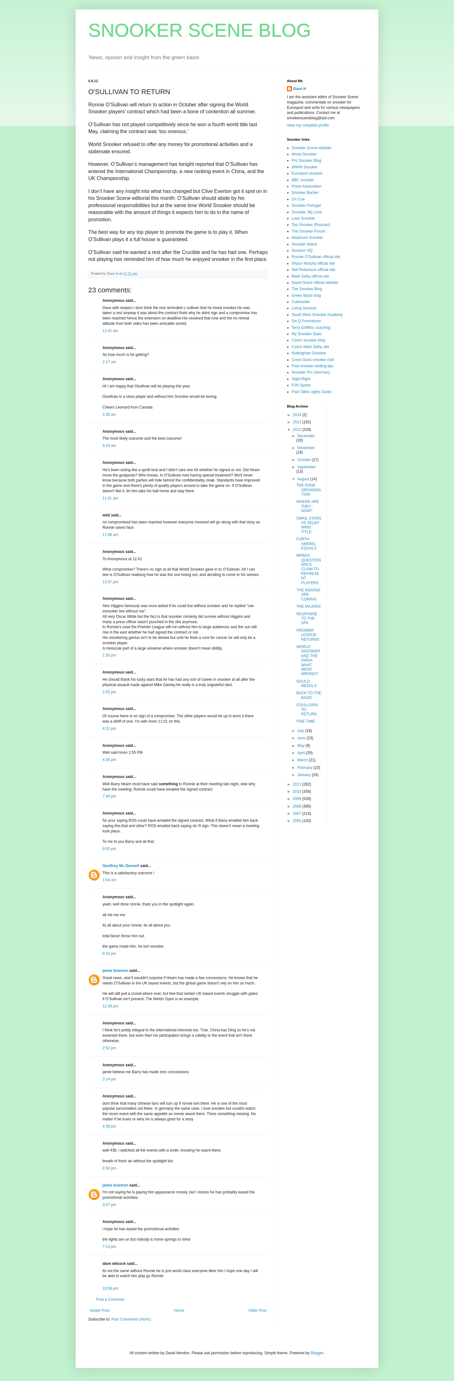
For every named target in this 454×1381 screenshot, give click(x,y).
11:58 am (110, 535)
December (306, 436)
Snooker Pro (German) (311, 372)
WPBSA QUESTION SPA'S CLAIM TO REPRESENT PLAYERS (308, 569)
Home (179, 1310)
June (301, 738)
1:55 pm (109, 655)
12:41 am (110, 331)
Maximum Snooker (307, 237)
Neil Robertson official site (313, 270)
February (305, 767)
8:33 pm (109, 953)
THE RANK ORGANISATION (308, 490)
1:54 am (109, 880)
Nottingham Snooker (309, 353)
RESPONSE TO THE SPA (306, 618)
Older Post (257, 1310)
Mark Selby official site (310, 276)
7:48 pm (109, 796)
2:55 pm (109, 692)
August (303, 479)
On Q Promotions (306, 321)
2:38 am (109, 414)
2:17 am (109, 362)
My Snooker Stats (307, 334)
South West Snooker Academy (317, 315)
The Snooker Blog (307, 289)
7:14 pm (109, 1246)
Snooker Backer (305, 192)
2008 (297, 806)
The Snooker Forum (308, 231)
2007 (297, 813)
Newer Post (99, 1310)
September (306, 467)
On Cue (298, 199)
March (303, 760)
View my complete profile (308, 125)
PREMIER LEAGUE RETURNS (307, 635)
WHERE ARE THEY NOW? (307, 506)
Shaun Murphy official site (313, 263)
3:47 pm (109, 1205)
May (301, 745)
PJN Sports (301, 385)
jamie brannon (115, 970)
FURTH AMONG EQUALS (306, 543)
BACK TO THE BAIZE (308, 695)
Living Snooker (304, 308)
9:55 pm (109, 849)
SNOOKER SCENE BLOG (199, 30)
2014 (297, 415)
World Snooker (304, 154)
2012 (297, 429)
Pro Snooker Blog (306, 160)
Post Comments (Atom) (131, 1319)
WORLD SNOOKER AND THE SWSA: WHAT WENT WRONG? (308, 660)
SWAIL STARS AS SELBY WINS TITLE (308, 525)
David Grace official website (315, 282)
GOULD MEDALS (306, 683)
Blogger (317, 1353)
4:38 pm (109, 1126)
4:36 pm (109, 760)
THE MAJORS (308, 606)
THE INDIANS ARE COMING (308, 594)
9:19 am (109, 445)
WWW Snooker (304, 167)
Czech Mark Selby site (310, 347)
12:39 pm (110, 1006)
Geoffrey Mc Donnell (120, 866)
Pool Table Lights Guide (312, 392)
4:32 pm (109, 728)
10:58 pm (110, 1288)
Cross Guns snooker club (313, 360)
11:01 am (110, 498)
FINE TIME (305, 721)
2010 (297, 791)
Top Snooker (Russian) (311, 225)
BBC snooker (303, 180)
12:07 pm (110, 582)
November (306, 448)
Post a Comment (110, 1299)
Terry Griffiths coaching (311, 327)
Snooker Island (304, 244)
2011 (297, 784)
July (301, 731)
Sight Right (301, 379)
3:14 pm (109, 1079)
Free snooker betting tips (312, 366)
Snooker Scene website (311, 148)
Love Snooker (303, 218)
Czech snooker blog (308, 340)
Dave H (299, 89)
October (304, 460)
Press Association (307, 186)
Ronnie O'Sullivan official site (316, 257)
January (304, 775)
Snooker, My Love (307, 212)
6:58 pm (109, 1168)
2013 (297, 422)
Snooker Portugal (306, 205)
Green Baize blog (306, 295)
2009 (297, 799)
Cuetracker (301, 302)
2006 (297, 821)
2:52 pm (109, 1048)
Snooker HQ (302, 250)
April (301, 753)
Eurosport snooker (307, 173)
